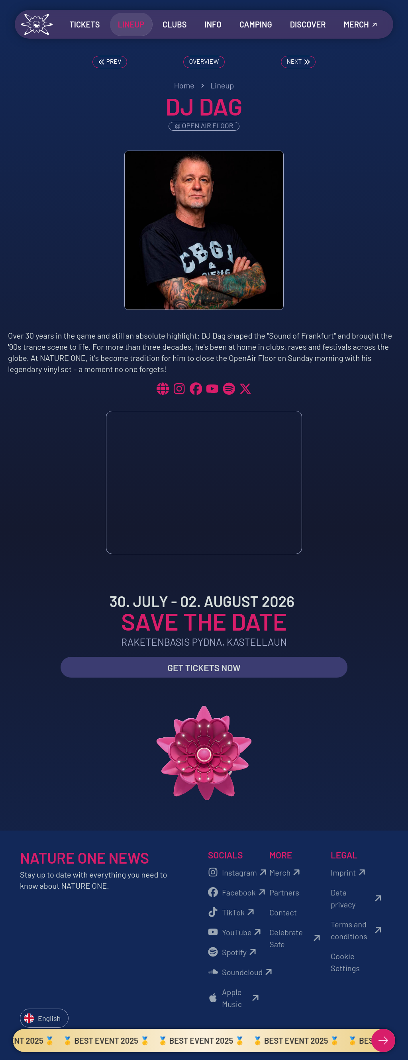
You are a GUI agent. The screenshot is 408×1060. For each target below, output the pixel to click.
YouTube (235, 933)
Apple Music (234, 999)
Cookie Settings (345, 963)
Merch (285, 874)
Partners (284, 893)
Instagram (236, 874)
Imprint (349, 874)
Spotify (233, 953)
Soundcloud (236, 973)
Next (297, 61)
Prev (110, 61)
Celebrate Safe (296, 939)
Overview (203, 60)
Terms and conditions (357, 931)
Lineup (222, 85)
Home (184, 85)
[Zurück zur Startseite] (37, 24)
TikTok (232, 913)
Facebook (236, 893)
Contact (283, 913)
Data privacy (357, 899)
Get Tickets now (204, 668)
